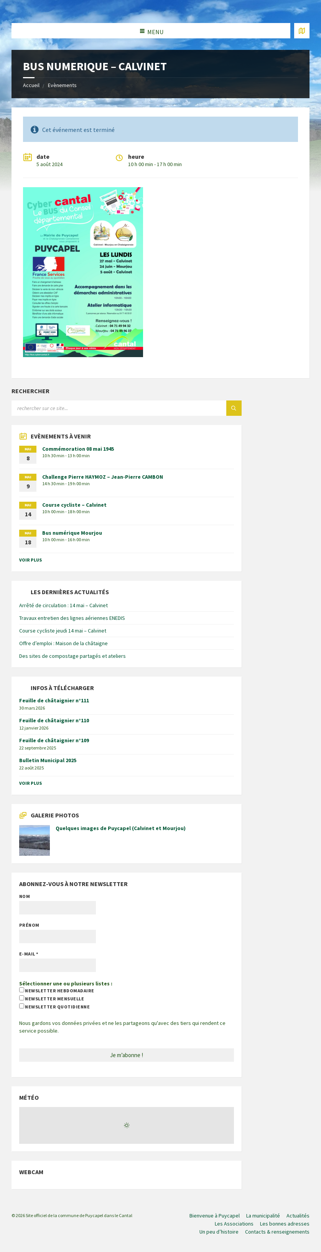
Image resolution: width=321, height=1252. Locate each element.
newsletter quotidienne (54, 1006)
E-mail (29, 954)
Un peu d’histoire (219, 1231)
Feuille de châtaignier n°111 (54, 700)
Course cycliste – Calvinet (74, 504)
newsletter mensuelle (51, 998)
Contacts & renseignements (277, 1231)
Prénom (29, 925)
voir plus (30, 560)
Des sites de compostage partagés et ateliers (72, 655)
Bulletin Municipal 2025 (47, 760)
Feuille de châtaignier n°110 (54, 720)
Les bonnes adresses (284, 1223)
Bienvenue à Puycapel (214, 1215)
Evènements (62, 85)
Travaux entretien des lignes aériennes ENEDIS (72, 617)
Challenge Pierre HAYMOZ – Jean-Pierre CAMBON (102, 476)
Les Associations (234, 1223)
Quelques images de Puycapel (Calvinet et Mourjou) (121, 828)
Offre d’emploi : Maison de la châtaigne (63, 643)
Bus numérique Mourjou (72, 532)
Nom (24, 896)
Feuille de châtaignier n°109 (54, 740)
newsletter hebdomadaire (56, 990)
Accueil (31, 85)
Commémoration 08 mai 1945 (78, 448)
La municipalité (263, 1215)
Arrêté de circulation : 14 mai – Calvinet (63, 605)
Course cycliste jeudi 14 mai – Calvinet (62, 630)
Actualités (297, 1215)
